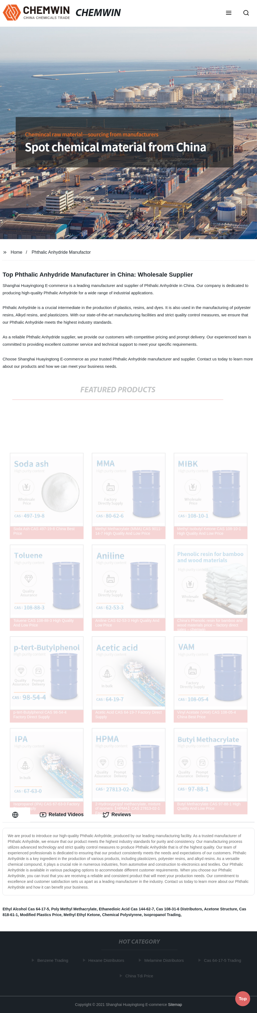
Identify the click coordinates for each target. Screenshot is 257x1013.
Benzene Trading (53, 960)
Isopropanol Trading (162, 915)
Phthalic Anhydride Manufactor (61, 252)
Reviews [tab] (117, 815)
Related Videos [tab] (62, 815)
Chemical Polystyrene (122, 915)
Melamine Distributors (165, 960)
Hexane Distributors (107, 960)
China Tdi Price (140, 976)
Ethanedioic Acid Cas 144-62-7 (126, 909)
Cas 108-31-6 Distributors (179, 909)
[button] (229, 13)
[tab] (16, 814)
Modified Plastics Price (41, 915)
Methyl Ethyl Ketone (82, 915)
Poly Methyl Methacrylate (74, 909)
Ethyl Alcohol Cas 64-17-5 (25, 909)
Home (16, 252)
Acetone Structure (220, 909)
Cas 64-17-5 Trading (223, 960)
